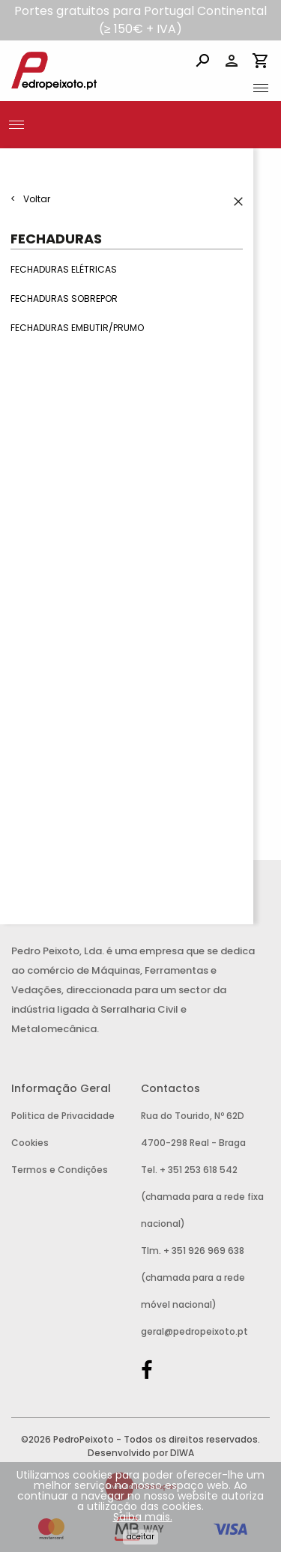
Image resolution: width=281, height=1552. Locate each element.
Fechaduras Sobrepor (64, 299)
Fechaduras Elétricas (63, 269)
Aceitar (140, 1536)
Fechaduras (56, 238)
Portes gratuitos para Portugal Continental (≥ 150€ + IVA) (140, 19)
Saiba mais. (142, 1516)
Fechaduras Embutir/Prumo (77, 328)
